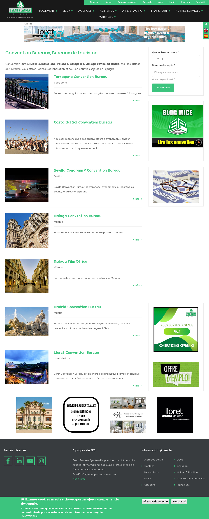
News (109, 2)
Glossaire (149, 485)
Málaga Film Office (70, 261)
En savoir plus (29, 516)
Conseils (147, 2)
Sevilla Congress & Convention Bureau (87, 170)
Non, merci (179, 501)
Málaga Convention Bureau (77, 216)
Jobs (160, 2)
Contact (94, 2)
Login (172, 2)
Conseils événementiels (191, 478)
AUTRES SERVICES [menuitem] (188, 11)
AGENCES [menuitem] (85, 11)
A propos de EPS (154, 459)
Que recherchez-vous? (165, 52)
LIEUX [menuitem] (66, 11)
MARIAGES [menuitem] (106, 17)
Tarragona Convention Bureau (80, 76)
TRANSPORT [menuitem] (159, 11)
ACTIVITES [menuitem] (107, 11)
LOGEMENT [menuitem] (47, 11)
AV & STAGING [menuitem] (133, 11)
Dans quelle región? (163, 65)
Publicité (200, 2)
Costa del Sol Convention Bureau (83, 122)
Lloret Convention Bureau (76, 352)
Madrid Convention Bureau (77, 307)
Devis (180, 459)
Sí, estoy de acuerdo (155, 501)
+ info (136, 100)
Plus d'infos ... (80, 479)
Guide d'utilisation (187, 472)
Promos (185, 2)
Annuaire (182, 466)
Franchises (183, 485)
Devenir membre (127, 2)
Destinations (151, 472)
